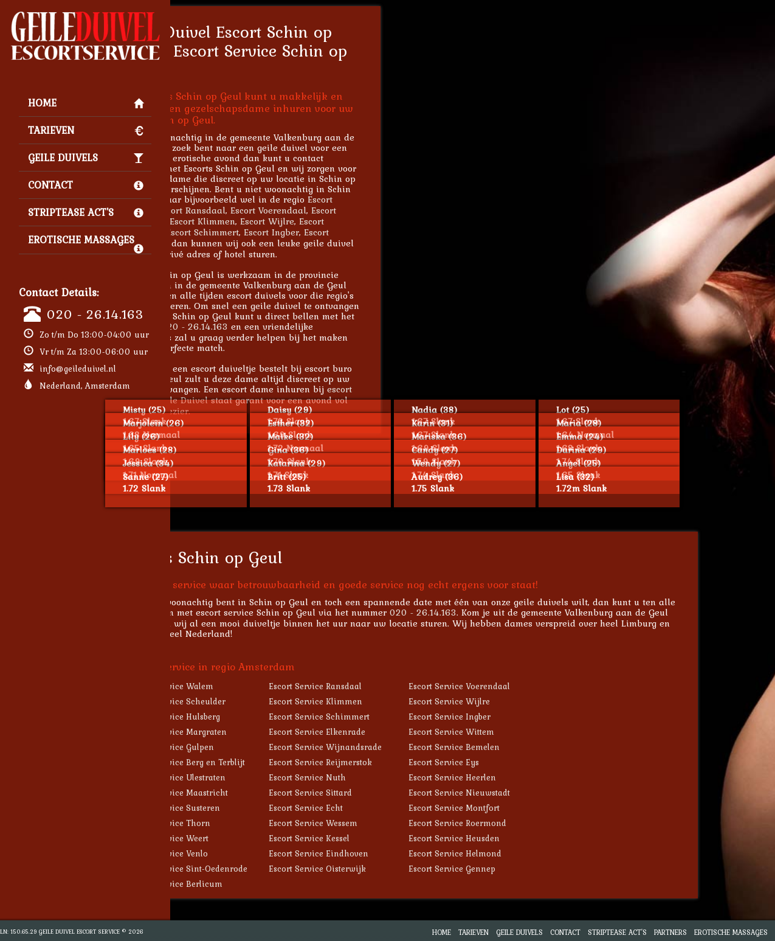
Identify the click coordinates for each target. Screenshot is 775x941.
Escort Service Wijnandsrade (408, 747)
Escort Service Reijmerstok (403, 762)
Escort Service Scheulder (260, 701)
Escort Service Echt (389, 808)
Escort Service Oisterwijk (400, 869)
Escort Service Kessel (392, 838)
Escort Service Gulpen (254, 747)
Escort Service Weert (252, 838)
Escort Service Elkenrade (400, 732)
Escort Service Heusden (537, 838)
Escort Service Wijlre (532, 701)
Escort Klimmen (286, 221)
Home (85, 102)
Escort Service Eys (527, 762)
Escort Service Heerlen (535, 777)
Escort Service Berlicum (259, 884)
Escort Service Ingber (533, 716)
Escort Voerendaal (352, 210)
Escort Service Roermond (541, 823)
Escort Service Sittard (393, 792)
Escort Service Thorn (253, 823)
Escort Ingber (354, 232)
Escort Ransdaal (275, 210)
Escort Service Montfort (537, 808)
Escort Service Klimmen (399, 701)
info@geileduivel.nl (78, 369)
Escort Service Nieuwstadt (542, 792)
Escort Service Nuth (390, 777)
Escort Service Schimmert (402, 716)
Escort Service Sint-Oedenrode (271, 869)
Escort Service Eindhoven (402, 853)
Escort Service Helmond (538, 853)
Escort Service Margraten (261, 732)
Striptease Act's (85, 212)
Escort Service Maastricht (261, 792)
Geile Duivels (85, 157)
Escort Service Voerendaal (542, 686)
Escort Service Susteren (257, 808)
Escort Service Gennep (535, 869)
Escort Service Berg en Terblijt (270, 762)
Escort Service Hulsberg (257, 716)
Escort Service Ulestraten (260, 777)
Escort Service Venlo (251, 853)
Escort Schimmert (285, 232)
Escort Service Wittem (534, 732)
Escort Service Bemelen (537, 747)
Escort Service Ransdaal (398, 686)
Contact (85, 185)
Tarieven (85, 130)
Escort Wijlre (350, 221)
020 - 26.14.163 (95, 314)
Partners (670, 932)
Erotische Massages (85, 242)
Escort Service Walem (254, 686)
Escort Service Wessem (396, 823)
